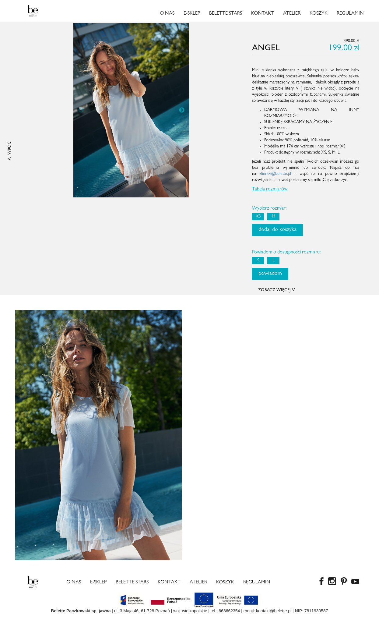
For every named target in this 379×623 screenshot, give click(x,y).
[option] (131, 110)
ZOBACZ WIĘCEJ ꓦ (276, 290)
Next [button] (182, 110)
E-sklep (192, 13)
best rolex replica (43, 620)
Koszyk (319, 13)
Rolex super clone (102, 620)
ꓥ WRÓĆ (10, 150)
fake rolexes (71, 620)
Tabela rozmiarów (269, 189)
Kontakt (262, 13)
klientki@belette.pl (275, 174)
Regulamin (350, 13)
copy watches (13, 620)
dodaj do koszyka (277, 230)
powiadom (270, 274)
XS (258, 216)
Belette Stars (225, 13)
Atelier (291, 13)
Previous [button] (81, 110)
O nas (167, 13)
